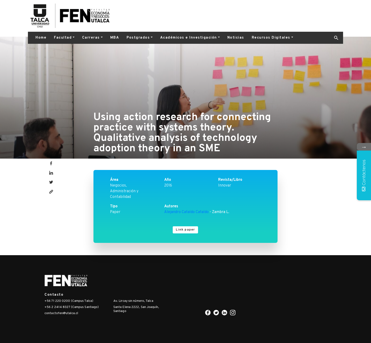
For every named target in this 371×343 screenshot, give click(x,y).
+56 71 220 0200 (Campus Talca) (68, 301)
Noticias (235, 38)
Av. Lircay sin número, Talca (133, 301)
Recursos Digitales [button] (271, 38)
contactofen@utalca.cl (61, 313)
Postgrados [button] (138, 38)
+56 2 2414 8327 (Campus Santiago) (71, 307)
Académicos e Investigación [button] (188, 38)
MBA (114, 38)
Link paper (185, 230)
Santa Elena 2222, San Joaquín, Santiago (136, 309)
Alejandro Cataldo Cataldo (186, 212)
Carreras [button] (91, 38)
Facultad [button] (63, 38)
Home (40, 38)
